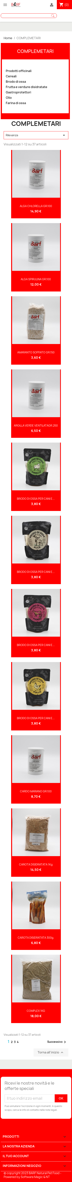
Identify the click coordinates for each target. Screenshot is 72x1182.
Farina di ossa (16, 103)
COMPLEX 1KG (36, 1011)
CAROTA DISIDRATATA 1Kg (36, 864)
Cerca (53, 16)
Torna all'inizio (51, 1052)
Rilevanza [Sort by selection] (36, 135)
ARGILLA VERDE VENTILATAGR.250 (36, 425)
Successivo (57, 1042)
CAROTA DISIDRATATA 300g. (36, 937)
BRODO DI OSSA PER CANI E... (36, 498)
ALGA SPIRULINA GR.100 (36, 279)
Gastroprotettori (18, 92)
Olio (9, 98)
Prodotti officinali (18, 71)
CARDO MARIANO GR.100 (36, 791)
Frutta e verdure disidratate (26, 87)
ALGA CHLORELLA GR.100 (36, 206)
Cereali (11, 76)
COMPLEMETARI (35, 51)
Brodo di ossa (16, 82)
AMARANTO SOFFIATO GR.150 (36, 352)
